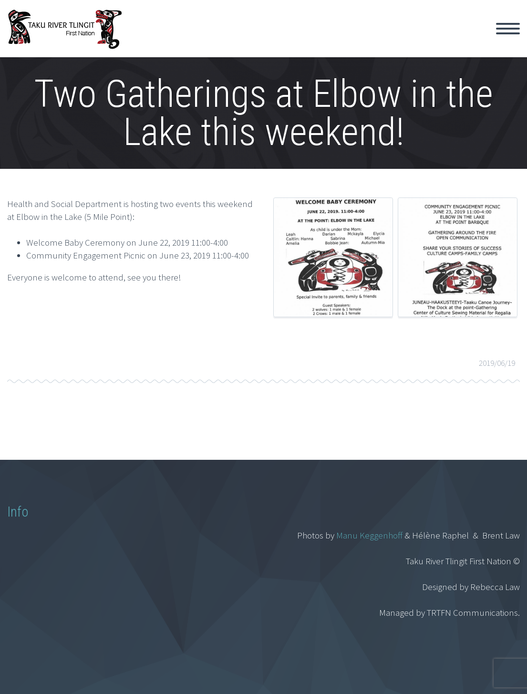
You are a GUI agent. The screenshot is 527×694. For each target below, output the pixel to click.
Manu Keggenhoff (369, 535)
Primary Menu (508, 28)
